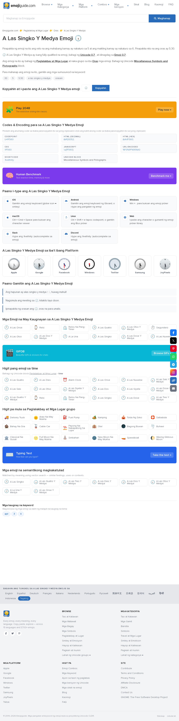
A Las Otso (13, 336)
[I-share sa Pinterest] (173, 348)
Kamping (99, 417)
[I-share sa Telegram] (173, 364)
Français (47, 593)
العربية (152, 593)
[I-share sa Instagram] (173, 372)
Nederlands (74, 593)
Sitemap (160, 716)
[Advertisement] (89, 565)
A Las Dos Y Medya (43, 337)
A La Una (70, 336)
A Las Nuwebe (161, 336)
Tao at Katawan (70, 616)
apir (6, 514)
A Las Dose (130, 398)
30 (5, 78)
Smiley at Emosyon (72, 640)
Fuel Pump (71, 417)
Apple (6, 668)
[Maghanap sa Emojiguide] (76, 18)
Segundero (159, 327)
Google (7, 673)
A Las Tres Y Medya (160, 398)
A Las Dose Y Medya (131, 337)
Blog (146, 4)
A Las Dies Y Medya (101, 482)
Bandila (125, 626)
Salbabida (159, 417)
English (9, 593)
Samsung (8, 692)
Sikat (136, 4)
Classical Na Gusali (13, 438)
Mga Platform (85, 5)
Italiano (60, 593)
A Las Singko (102, 336)
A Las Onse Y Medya (44, 491)
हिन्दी (161, 593)
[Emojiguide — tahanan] (6, 613)
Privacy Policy (128, 678)
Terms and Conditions (132, 673)
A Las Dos (100, 389)
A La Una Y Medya (13, 491)
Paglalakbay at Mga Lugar (36, 30)
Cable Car (42, 426)
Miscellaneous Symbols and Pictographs (85, 160)
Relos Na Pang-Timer (74, 328)
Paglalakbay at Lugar (73, 635)
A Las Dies (42, 380)
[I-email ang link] (173, 388)
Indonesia (10, 598)
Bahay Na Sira (14, 426)
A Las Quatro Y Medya (15, 398)
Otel (97, 426)
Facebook (8, 678)
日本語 (129, 593)
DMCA (124, 687)
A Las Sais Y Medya (160, 380)
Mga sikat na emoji (72, 687)
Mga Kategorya (66, 5)
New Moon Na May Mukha (102, 438)
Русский (104, 593)
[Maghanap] (162, 18)
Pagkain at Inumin (71, 650)
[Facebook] (6, 633)
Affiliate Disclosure (130, 682)
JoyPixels (8, 697)
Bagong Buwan (132, 426)
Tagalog (24, 598)
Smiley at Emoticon (131, 640)
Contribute (126, 668)
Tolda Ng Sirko (131, 417)
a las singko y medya (39, 78)
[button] (30, 138)
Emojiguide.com (10, 30)
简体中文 (117, 593)
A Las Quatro (102, 327)
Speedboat (130, 437)
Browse (47, 4)
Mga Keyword (69, 673)
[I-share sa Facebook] (173, 332)
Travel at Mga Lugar (131, 635)
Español (21, 593)
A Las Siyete (130, 389)
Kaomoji (159, 4)
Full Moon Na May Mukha (43, 438)
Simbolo (125, 631)
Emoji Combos (69, 668)
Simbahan (71, 437)
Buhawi (157, 426)
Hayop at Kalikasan (72, 645)
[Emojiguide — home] (19, 5)
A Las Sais (12, 389)
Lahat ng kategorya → (132, 655)
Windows (8, 682)
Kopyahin (100, 88)
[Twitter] (12, 633)
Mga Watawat (69, 621)
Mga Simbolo (69, 631)
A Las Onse (13, 327)
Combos (103, 4)
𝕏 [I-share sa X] (173, 340)
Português (89, 593)
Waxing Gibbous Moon (162, 438)
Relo (39, 327)
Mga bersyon (121, 5)
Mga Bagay (68, 626)
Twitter (6, 687)
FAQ (171, 4)
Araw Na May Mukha (43, 418)
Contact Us (126, 692)
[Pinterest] (19, 633)
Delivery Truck (14, 417)
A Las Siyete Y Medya (73, 389)
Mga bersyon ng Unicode (75, 682)
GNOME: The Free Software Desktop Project (144, 697)
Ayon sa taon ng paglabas (76, 678)
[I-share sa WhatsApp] (173, 356)
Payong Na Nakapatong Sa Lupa (74, 428)
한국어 (140, 593)
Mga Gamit (126, 621)
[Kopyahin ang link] (173, 380)
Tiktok (6, 702)
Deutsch (34, 593)
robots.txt (171, 716)
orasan (59, 78)
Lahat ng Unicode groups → (76, 655)
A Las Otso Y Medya (131, 328)
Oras (56, 30)
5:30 (21, 78)
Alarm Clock (72, 380)
